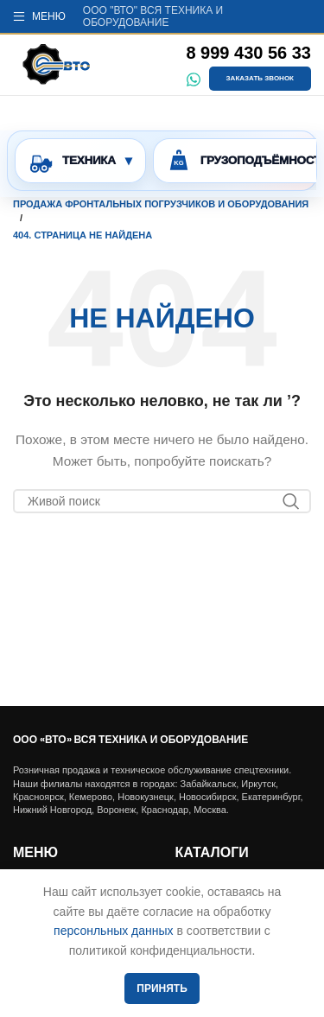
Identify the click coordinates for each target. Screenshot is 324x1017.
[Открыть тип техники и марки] (80, 160)
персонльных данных (113, 931)
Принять (162, 988)
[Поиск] (162, 501)
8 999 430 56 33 (248, 52)
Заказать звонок (260, 78)
